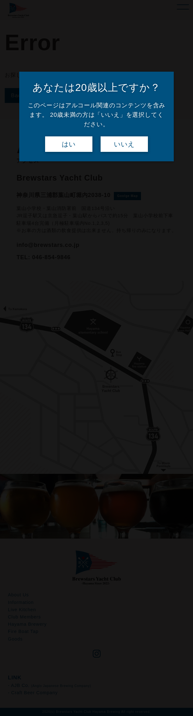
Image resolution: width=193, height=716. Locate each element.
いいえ (124, 144)
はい (69, 144)
